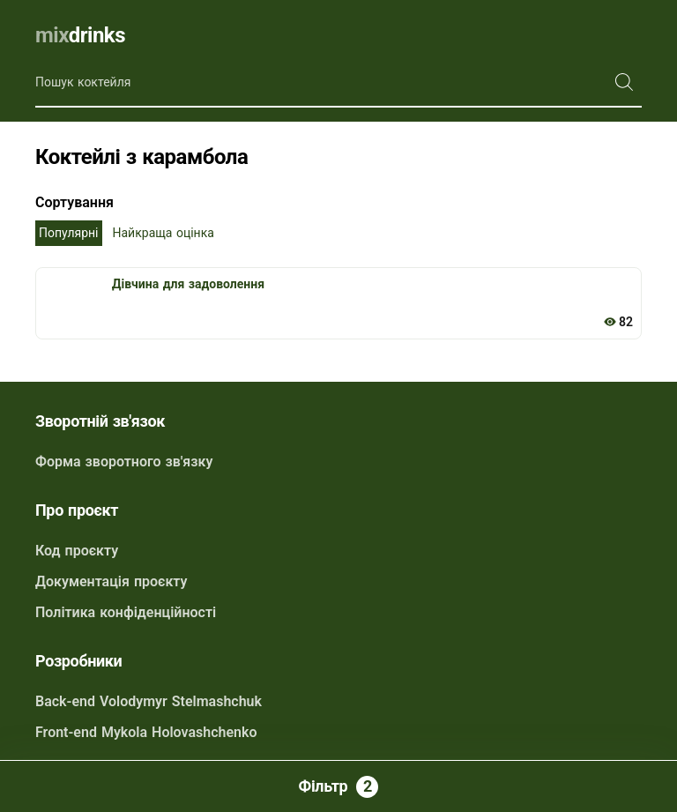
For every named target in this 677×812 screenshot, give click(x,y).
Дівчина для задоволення (188, 284)
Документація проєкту (111, 581)
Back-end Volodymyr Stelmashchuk (148, 701)
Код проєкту (76, 550)
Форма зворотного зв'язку (123, 461)
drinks (80, 35)
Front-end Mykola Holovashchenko (146, 732)
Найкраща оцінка (163, 233)
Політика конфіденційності (125, 612)
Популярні (69, 233)
